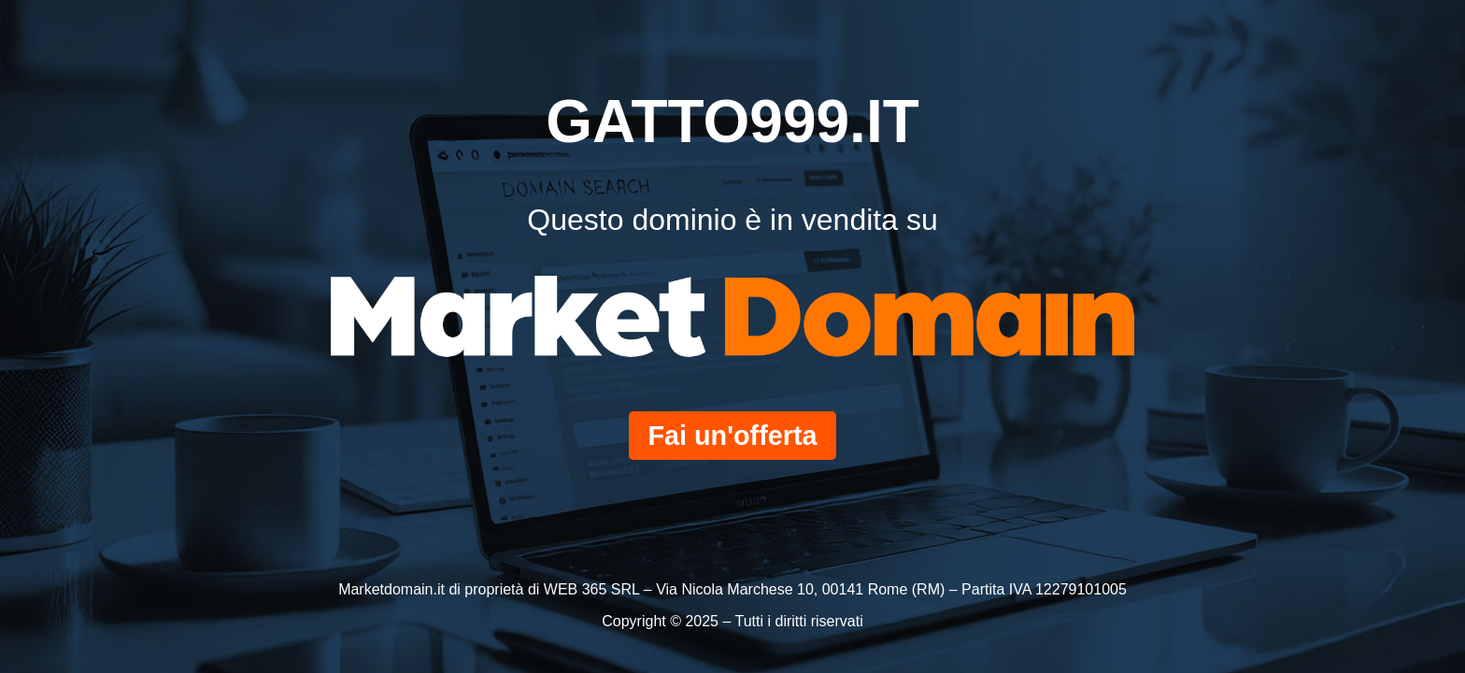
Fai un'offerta (732, 436)
